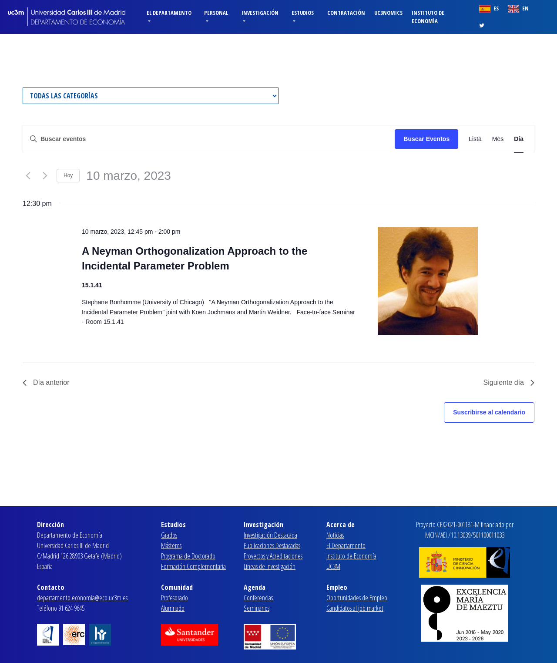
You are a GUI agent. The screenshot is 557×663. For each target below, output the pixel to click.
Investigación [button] (260, 13)
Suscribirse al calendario (489, 412)
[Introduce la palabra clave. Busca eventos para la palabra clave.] (209, 139)
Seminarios (256, 608)
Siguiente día (508, 382)
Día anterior (46, 382)
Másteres (171, 545)
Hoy (68, 175)
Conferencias (258, 597)
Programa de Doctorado (188, 556)
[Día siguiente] (45, 176)
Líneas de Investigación (269, 566)
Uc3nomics (388, 13)
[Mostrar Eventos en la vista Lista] (475, 139)
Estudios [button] (303, 13)
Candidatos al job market (354, 608)
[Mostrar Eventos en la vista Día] (518, 139)
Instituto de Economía (428, 17)
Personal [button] (216, 13)
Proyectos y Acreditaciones (273, 556)
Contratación (346, 13)
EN (518, 8)
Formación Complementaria (193, 566)
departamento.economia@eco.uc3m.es (82, 597)
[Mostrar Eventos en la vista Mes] (497, 139)
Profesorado (174, 597)
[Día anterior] (28, 176)
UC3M (333, 566)
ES (489, 8)
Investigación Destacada (270, 535)
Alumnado (173, 608)
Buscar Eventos (426, 138)
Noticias (335, 535)
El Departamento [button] (169, 13)
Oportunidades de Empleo (356, 597)
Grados (169, 535)
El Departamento (346, 545)
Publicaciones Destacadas (272, 545)
